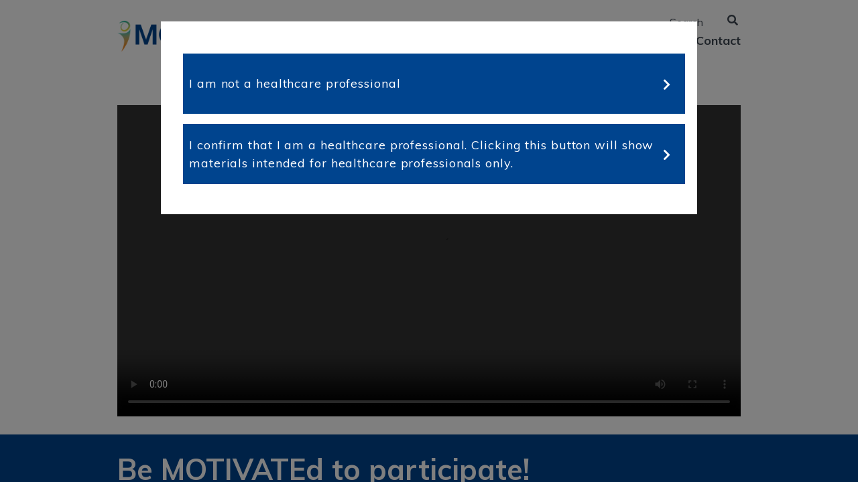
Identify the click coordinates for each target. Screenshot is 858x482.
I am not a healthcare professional (295, 83)
